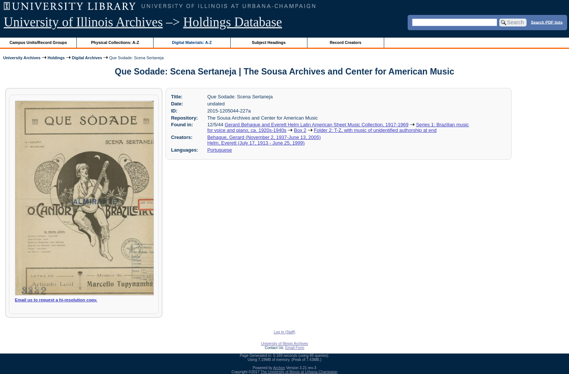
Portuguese (219, 150)
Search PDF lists (547, 22)
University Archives (21, 58)
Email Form (294, 348)
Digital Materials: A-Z (192, 42)
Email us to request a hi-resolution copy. (56, 300)
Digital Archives (87, 58)
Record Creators (345, 42)
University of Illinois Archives (83, 22)
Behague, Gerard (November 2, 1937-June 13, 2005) (264, 137)
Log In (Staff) (284, 332)
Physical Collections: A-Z (115, 42)
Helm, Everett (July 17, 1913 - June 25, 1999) (255, 143)
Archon (279, 368)
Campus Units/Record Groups (38, 42)
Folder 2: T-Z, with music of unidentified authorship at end (375, 130)
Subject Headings (269, 42)
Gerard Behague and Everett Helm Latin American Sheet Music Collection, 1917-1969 (316, 124)
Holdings (56, 58)
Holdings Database (232, 22)
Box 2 (300, 130)
